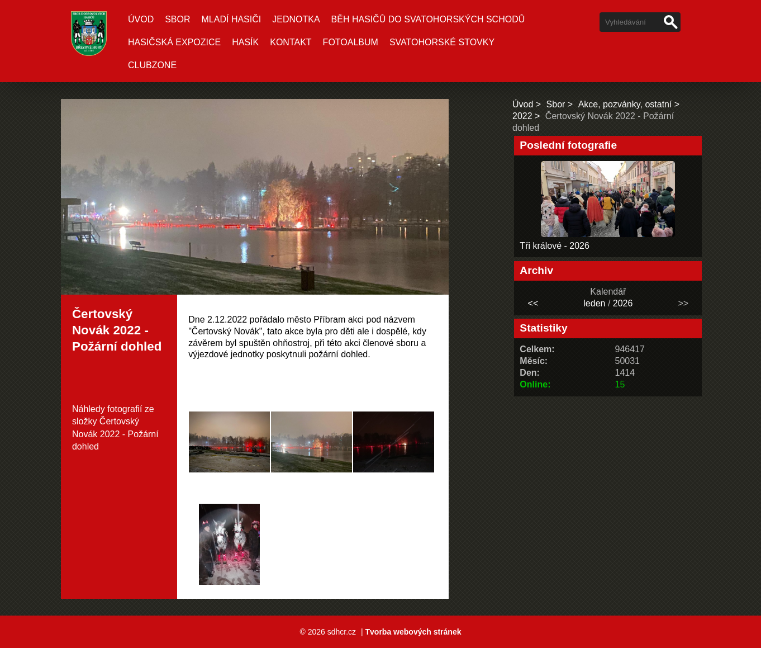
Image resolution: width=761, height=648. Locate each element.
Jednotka (296, 19)
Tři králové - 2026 (554, 245)
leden (594, 303)
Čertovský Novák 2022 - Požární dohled (115, 434)
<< (533, 303)
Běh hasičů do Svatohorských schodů (428, 19)
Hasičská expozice (174, 42)
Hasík (245, 42)
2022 (522, 116)
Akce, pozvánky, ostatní (625, 104)
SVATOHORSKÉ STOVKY (441, 42)
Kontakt (290, 42)
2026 (623, 303)
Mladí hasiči (231, 19)
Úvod (141, 19)
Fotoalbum (350, 42)
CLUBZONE (152, 65)
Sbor (177, 19)
